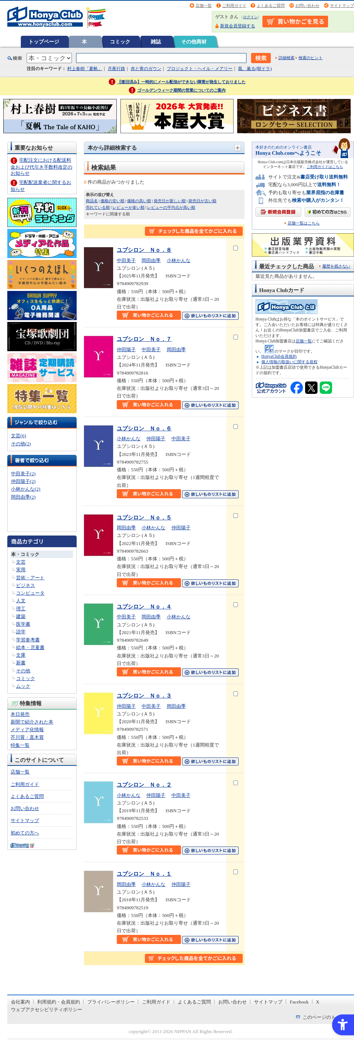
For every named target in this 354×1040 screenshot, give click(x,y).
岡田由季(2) (23, 497)
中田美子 (126, 260)
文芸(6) (18, 435)
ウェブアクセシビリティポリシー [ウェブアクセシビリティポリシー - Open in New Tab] (46, 1009)
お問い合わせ (307, 5)
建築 (21, 616)
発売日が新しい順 (170, 201)
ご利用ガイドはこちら (325, 167)
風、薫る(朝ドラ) (255, 68)
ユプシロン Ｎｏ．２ (144, 785)
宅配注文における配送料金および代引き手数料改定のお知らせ (41, 166)
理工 (21, 608)
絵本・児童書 (30, 647)
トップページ (43, 42)
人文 (21, 600)
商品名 (92, 201)
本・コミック (25, 554)
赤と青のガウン (146, 68)
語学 (21, 631)
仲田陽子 (126, 349)
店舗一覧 (204, 5)
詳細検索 (286, 57)
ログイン (250, 17)
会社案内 (20, 1002)
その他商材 (194, 42)
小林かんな (179, 260)
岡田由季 (151, 260)
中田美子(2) (23, 473)
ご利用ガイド (234, 5)
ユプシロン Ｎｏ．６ (144, 428)
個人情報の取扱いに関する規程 (289, 362)
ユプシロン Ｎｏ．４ (144, 606)
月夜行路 (116, 68)
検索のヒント (311, 57)
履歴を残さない (336, 266)
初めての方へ (25, 833)
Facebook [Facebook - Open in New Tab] (299, 1002)
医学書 (23, 624)
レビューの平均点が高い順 (171, 207)
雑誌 (156, 42)
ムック (23, 686)
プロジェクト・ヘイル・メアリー (199, 68)
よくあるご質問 (271, 5)
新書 (21, 662)
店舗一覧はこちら (304, 223)
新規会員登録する (237, 25)
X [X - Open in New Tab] (318, 1002)
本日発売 (20, 714)
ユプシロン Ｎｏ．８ (144, 250)
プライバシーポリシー (111, 1002)
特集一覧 (20, 745)
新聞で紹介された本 (32, 722)
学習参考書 (28, 639)
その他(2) (21, 443)
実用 (21, 569)
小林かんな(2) (25, 489)
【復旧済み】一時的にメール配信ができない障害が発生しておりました (181, 82)
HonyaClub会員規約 (279, 356)
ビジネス (25, 585)
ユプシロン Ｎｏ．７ (144, 339)
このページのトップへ (326, 1017)
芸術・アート (30, 577)
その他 (23, 670)
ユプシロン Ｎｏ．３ (144, 695)
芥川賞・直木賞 (27, 737)
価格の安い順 (112, 201)
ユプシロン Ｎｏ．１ (144, 874)
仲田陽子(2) (23, 481)
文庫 (21, 655)
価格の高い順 (139, 201)
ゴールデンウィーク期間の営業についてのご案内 (181, 90)
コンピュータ (30, 593)
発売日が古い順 (202, 201)
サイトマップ (342, 5)
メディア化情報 (27, 729)
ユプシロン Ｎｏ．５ (144, 517)
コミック (120, 42)
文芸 (21, 562)
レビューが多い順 (128, 207)
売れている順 (98, 207)
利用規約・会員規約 (58, 1002)
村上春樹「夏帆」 (84, 68)
